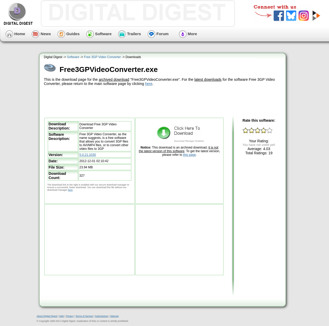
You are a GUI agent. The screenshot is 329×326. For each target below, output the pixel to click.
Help (61, 316)
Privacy (70, 316)
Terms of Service (84, 316)
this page (189, 155)
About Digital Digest (47, 316)
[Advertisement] (163, 101)
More (188, 34)
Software (99, 34)
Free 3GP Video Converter (102, 57)
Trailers (129, 34)
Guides (68, 34)
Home (15, 34)
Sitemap (114, 316)
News (41, 34)
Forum (158, 34)
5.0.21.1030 (87, 155)
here (148, 84)
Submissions (101, 316)
